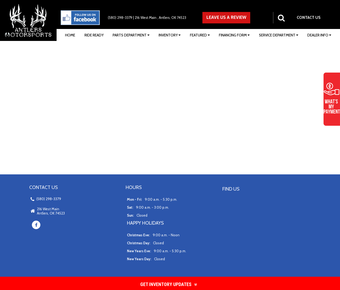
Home (70, 35)
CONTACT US (309, 17)
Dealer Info (319, 35)
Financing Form (234, 35)
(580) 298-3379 (120, 18)
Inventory (169, 35)
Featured (200, 35)
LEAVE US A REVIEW (226, 17)
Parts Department (131, 35)
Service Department (278, 35)
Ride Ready (94, 35)
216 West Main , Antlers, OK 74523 (160, 18)
